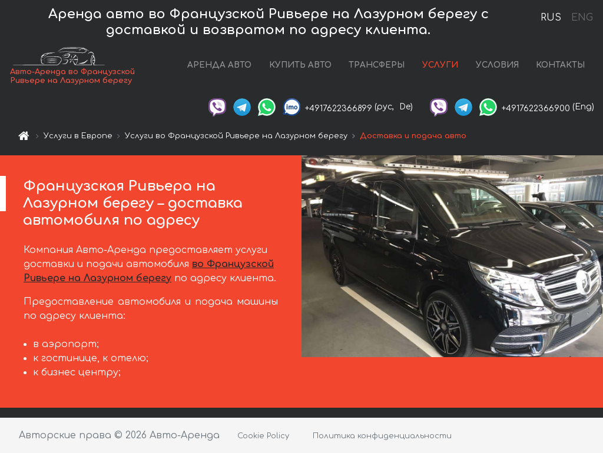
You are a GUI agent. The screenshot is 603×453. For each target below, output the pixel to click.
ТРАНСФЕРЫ (377, 65)
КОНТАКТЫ (560, 65)
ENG (581, 17)
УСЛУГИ (440, 65)
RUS (551, 17)
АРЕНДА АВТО (219, 65)
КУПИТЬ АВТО (300, 65)
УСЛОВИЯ (497, 65)
